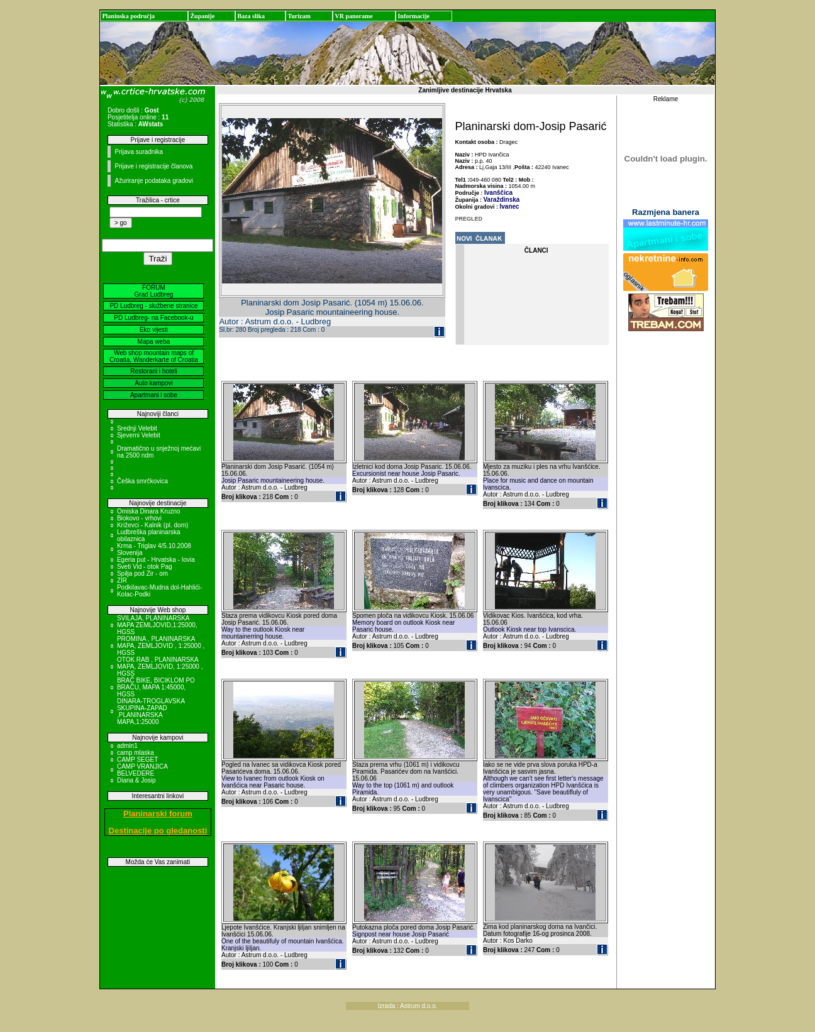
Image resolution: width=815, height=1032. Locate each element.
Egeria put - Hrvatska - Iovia (156, 559)
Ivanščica (498, 192)
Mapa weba (154, 341)
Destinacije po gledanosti (158, 830)
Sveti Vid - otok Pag (144, 566)
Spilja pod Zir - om (142, 573)
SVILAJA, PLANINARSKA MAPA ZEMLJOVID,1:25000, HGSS (157, 625)
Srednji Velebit (137, 428)
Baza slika (251, 16)
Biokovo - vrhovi (139, 518)
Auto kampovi (154, 383)
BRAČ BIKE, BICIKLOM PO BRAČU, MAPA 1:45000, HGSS (156, 687)
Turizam (298, 16)
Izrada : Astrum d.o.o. (407, 1005)
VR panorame (353, 16)
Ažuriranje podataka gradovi (153, 180)
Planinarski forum (157, 813)
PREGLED (469, 219)
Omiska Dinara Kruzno (148, 511)
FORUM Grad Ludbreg (154, 291)
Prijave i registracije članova (153, 166)
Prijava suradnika (138, 151)
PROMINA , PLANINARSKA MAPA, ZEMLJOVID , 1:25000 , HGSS (160, 645)
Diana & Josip (136, 780)
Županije (202, 16)
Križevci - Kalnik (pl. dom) (152, 525)
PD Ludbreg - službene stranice (153, 305)
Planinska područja (128, 16)
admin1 (127, 745)
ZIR (122, 580)
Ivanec (509, 206)
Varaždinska (502, 199)
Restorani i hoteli (153, 371)
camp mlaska (135, 752)
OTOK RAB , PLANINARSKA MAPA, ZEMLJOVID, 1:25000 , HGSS (160, 666)
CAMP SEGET (137, 759)
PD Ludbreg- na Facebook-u (153, 317)
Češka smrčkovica (142, 481)
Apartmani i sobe (153, 395)
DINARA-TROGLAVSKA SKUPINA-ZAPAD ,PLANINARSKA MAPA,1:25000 (151, 711)
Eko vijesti (154, 329)
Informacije (413, 16)
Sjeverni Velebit (138, 435)
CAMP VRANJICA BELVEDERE (142, 770)
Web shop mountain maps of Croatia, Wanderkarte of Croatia (153, 356)
